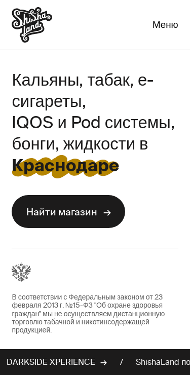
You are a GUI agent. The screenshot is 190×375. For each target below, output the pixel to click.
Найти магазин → (68, 211)
